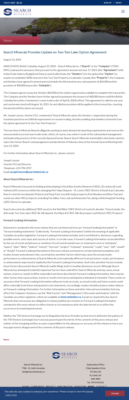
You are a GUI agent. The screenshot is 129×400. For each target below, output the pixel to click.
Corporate (37, 386)
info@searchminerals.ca (33, 371)
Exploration (65, 386)
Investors (80, 386)
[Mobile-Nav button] (123, 11)
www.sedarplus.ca (70, 296)
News (6, 339)
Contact (101, 386)
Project (51, 386)
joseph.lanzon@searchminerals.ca (29, 171)
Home (25, 386)
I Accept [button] (115, 393)
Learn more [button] (11, 395)
